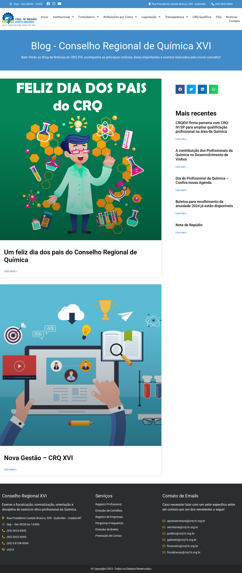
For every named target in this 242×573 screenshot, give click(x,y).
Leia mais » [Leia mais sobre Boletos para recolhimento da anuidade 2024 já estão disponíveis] (181, 213)
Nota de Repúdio (189, 225)
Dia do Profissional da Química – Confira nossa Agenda (202, 180)
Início (44, 17)
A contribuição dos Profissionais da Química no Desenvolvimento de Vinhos (204, 154)
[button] (180, 89)
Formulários (88, 17)
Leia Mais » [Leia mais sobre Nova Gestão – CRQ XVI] (10, 469)
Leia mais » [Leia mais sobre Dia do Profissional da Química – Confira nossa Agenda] (181, 190)
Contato (234, 21)
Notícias (232, 17)
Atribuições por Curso (120, 17)
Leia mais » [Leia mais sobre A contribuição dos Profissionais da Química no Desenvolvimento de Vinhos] (181, 166)
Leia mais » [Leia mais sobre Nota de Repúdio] (181, 232)
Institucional (63, 17)
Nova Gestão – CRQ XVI (38, 458)
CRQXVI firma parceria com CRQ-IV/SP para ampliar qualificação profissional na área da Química (202, 127)
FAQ (218, 17)
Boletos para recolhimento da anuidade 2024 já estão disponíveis (204, 203)
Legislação (151, 17)
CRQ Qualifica (202, 17)
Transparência (176, 17)
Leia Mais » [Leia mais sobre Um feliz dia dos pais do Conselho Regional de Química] (10, 271)
